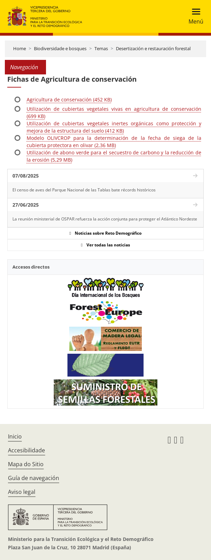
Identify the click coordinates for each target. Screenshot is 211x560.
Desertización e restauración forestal (153, 48)
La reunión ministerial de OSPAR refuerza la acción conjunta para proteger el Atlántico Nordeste (104, 219)
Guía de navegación (33, 478)
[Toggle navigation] (194, 16)
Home (19, 48)
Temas (101, 48)
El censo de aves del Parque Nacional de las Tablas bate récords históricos (84, 190)
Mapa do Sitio (26, 464)
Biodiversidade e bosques (60, 48)
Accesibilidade (26, 450)
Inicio (15, 436)
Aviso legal (21, 492)
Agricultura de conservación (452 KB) (69, 99)
